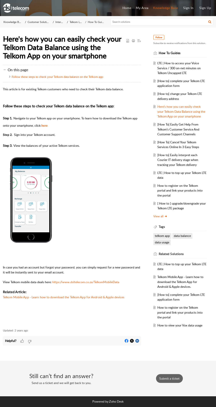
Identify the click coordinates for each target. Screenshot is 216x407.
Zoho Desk (116, 401)
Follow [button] (158, 37)
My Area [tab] (142, 8)
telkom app (162, 236)
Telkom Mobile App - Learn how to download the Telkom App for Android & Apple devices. (180, 282)
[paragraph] (72, 206)
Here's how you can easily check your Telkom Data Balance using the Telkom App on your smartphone (181, 111)
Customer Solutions (39, 22)
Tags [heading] (162, 227)
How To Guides (97, 22)
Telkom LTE (76, 22)
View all (160, 216)
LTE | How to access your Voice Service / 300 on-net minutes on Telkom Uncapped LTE (179, 68)
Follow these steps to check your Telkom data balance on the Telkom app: (58, 77)
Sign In (188, 8)
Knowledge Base (13, 22)
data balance (182, 236)
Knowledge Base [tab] (165, 8)
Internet (60, 22)
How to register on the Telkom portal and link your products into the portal (180, 190)
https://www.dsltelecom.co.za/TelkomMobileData (85, 282)
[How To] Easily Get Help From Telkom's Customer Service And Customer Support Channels (178, 129)
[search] (161, 21)
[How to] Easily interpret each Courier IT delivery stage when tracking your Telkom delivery (177, 160)
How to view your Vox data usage (179, 325)
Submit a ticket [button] (169, 378)
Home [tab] (126, 8)
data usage (162, 242)
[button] (209, 22)
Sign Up (205, 8)
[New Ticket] (169, 378)
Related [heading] (171, 254)
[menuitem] (188, 8)
